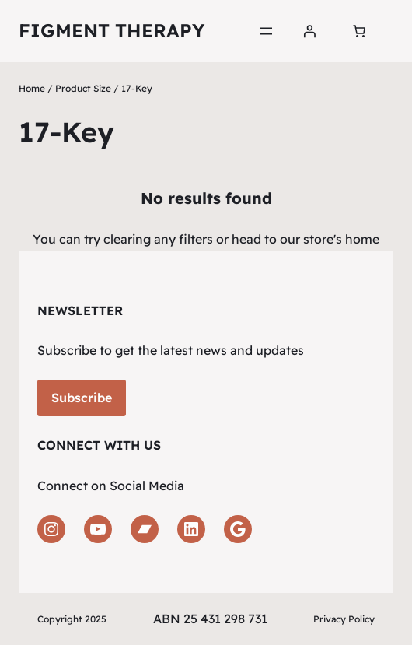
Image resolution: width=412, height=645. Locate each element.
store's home (341, 239)
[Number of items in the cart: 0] (359, 31)
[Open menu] (266, 31)
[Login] (309, 31)
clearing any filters (158, 239)
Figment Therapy (111, 30)
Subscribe (81, 397)
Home (32, 88)
